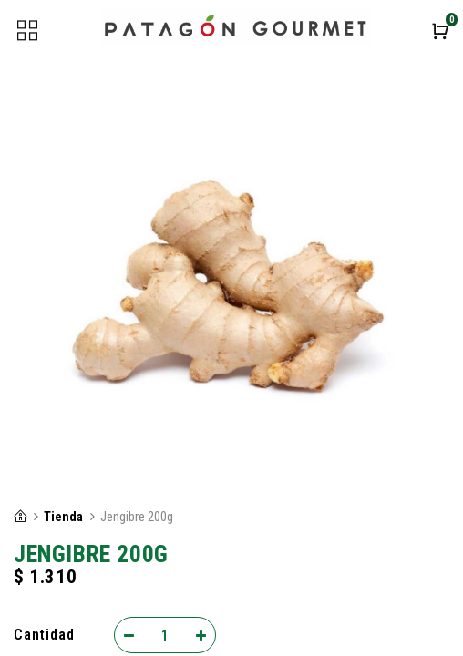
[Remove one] (129, 635)
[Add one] (201, 635)
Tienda (63, 517)
